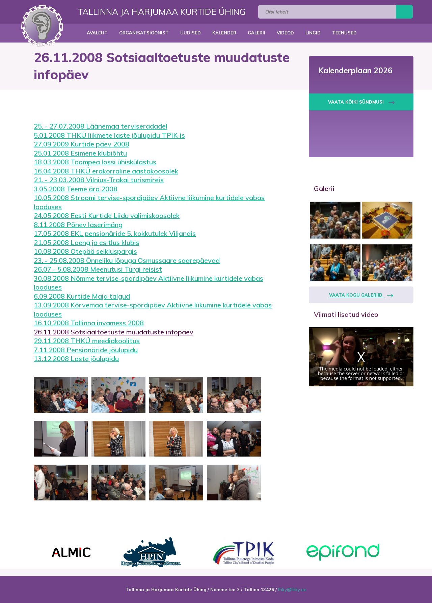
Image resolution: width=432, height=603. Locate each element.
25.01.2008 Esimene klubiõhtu (80, 153)
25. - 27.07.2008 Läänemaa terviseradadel (100, 126)
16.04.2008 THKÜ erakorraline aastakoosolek (106, 171)
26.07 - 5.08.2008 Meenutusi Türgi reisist (98, 269)
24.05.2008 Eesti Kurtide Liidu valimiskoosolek (107, 215)
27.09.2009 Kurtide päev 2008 (81, 144)
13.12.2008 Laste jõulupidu (76, 358)
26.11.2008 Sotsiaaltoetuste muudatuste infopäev (113, 332)
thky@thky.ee (292, 589)
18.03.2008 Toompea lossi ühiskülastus (95, 162)
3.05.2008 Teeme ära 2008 (75, 189)
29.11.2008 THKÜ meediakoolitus (87, 340)
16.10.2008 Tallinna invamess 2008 (89, 323)
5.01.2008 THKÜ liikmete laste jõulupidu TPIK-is (109, 135)
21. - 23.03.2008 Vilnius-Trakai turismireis (99, 179)
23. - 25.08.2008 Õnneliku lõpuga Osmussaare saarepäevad (127, 260)
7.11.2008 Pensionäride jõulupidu (86, 350)
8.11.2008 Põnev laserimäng (78, 224)
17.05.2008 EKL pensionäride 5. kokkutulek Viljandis (115, 233)
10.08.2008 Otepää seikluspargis (85, 251)
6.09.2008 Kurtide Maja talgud (82, 296)
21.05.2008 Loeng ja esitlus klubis (86, 242)
